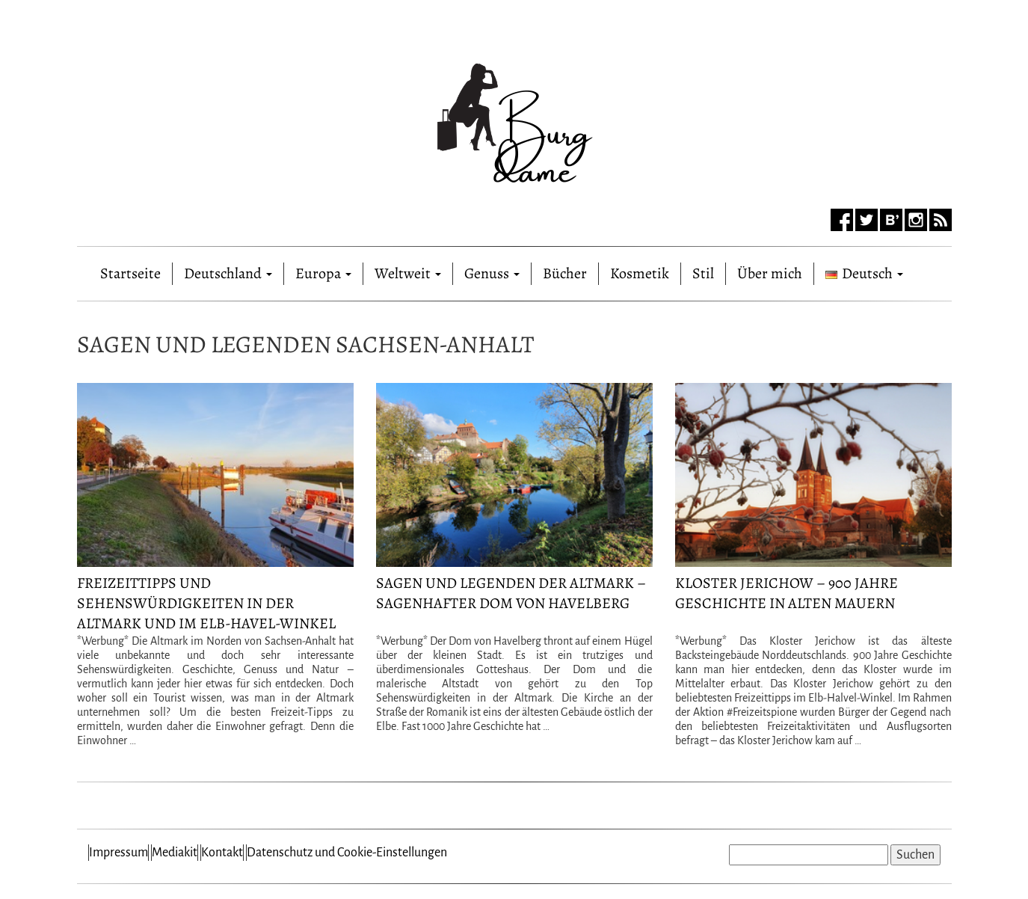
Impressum (118, 852)
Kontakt (222, 852)
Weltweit (408, 273)
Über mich (769, 273)
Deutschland (228, 273)
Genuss (492, 273)
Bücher (565, 273)
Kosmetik (639, 273)
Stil (703, 273)
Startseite (130, 270)
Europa (323, 273)
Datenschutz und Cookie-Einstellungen (347, 852)
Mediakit (174, 852)
